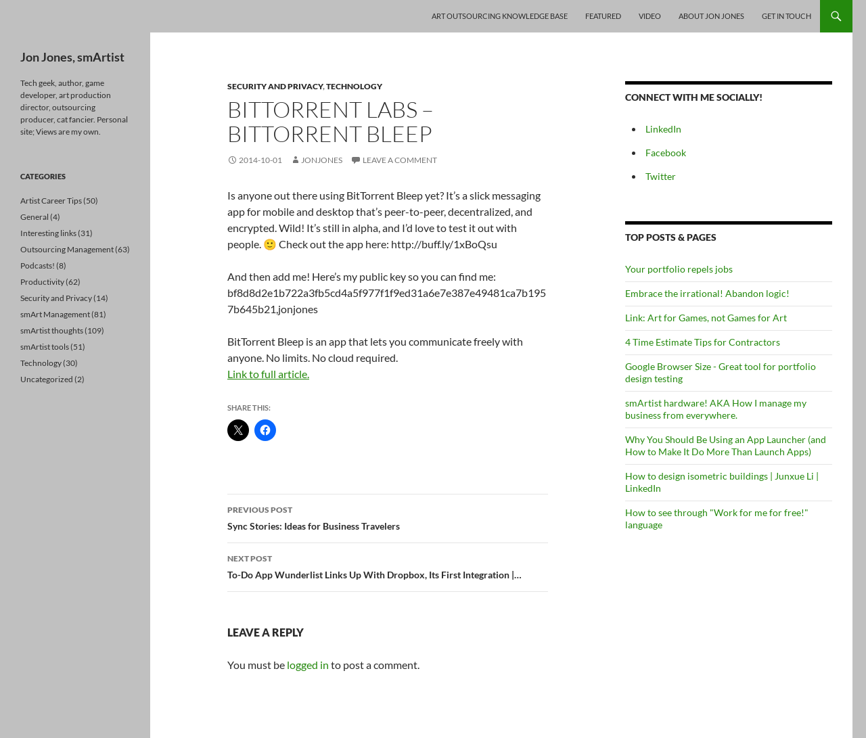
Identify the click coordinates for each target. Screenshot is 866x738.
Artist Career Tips (51, 200)
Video (650, 15)
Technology (354, 86)
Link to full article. (268, 373)
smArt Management (55, 314)
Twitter (660, 176)
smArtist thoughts (51, 330)
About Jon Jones (711, 15)
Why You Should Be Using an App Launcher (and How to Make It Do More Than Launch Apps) (725, 445)
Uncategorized (46, 379)
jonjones (321, 160)
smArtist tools (44, 347)
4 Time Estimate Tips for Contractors (702, 342)
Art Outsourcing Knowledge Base (500, 15)
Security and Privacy (275, 86)
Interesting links (48, 233)
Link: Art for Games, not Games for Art (706, 317)
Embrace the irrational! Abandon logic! (707, 293)
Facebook (665, 152)
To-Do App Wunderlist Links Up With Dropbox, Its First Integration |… (387, 565)
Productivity (42, 282)
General (34, 217)
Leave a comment (400, 160)
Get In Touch (786, 15)
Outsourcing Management (67, 249)
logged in (308, 664)
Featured (603, 15)
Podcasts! (37, 265)
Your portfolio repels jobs (679, 269)
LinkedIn (663, 129)
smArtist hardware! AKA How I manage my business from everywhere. (715, 409)
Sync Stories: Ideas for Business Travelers (387, 517)
